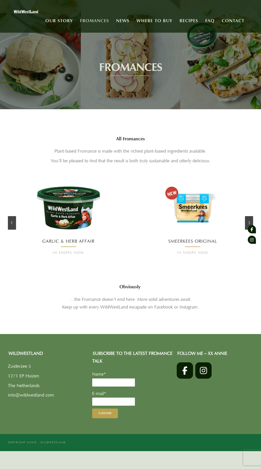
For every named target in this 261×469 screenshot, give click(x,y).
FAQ (210, 20)
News (122, 20)
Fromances (94, 20)
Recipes (189, 20)
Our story (59, 20)
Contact (233, 20)
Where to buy (154, 20)
